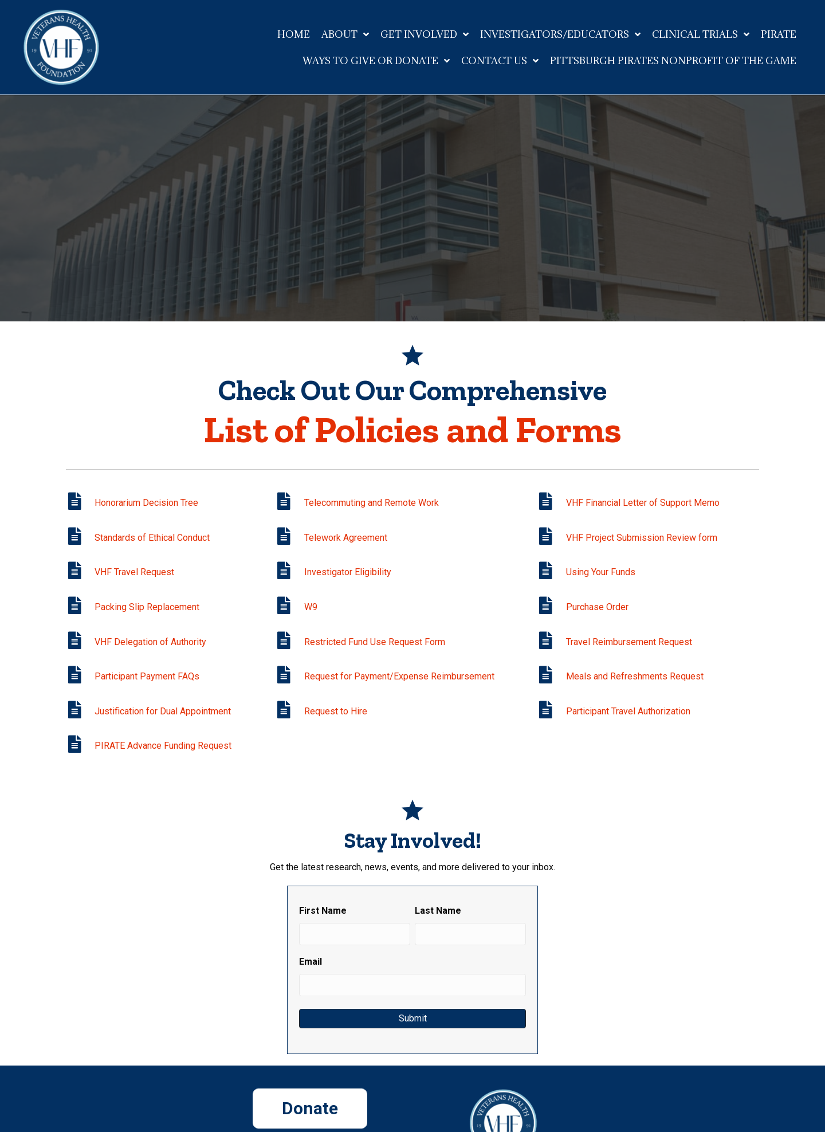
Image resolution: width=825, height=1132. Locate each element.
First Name (323, 910)
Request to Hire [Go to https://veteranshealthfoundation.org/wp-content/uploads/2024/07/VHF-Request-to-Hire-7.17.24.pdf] (335, 711)
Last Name (438, 910)
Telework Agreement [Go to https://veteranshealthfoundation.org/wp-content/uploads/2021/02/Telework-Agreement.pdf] (345, 537)
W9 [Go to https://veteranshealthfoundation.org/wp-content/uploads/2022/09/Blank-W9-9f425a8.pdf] (310, 607)
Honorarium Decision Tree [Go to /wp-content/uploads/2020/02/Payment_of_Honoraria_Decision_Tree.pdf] (146, 502)
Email (310, 961)
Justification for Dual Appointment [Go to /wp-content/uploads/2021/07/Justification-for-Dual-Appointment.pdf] (163, 711)
